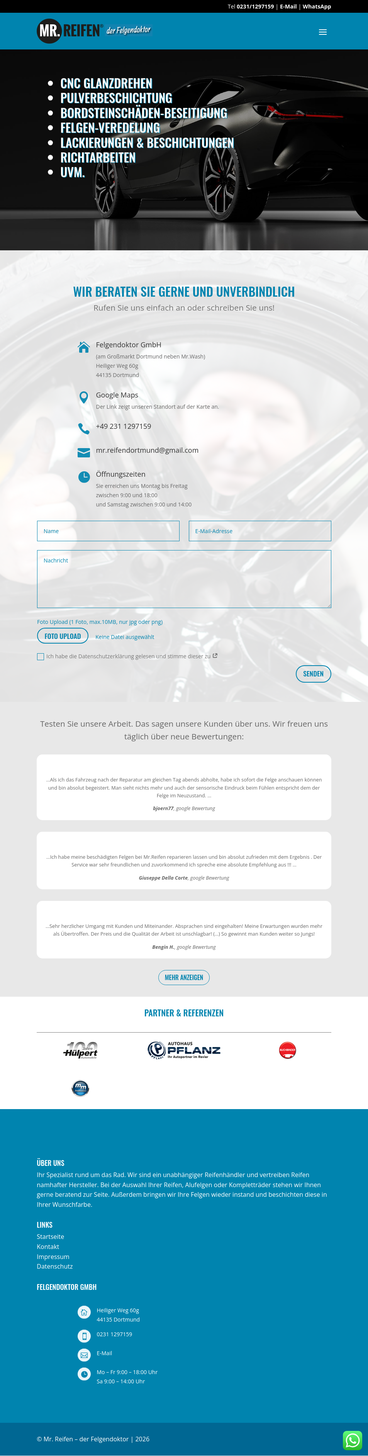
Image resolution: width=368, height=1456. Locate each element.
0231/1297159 (255, 6)
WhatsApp (317, 6)
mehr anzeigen (184, 977)
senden (313, 673)
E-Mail (288, 6)
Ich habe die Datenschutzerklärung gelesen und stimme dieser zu (127, 656)
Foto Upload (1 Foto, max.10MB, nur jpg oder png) (100, 621)
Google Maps (117, 394)
